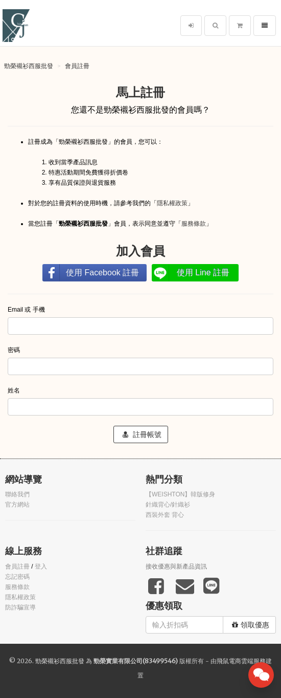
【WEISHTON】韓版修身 (180, 494)
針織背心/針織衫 (168, 504)
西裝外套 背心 (165, 514)
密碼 (14, 350)
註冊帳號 (142, 434)
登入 (41, 566)
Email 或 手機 (27, 309)
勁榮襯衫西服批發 (28, 66)
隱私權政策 (172, 203)
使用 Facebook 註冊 (102, 272)
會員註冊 (77, 66)
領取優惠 (250, 624)
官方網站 (17, 504)
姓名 (14, 390)
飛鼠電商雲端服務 (241, 661)
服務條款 (193, 223)
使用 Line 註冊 (203, 272)
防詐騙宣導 (20, 607)
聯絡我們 (17, 494)
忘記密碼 (17, 576)
